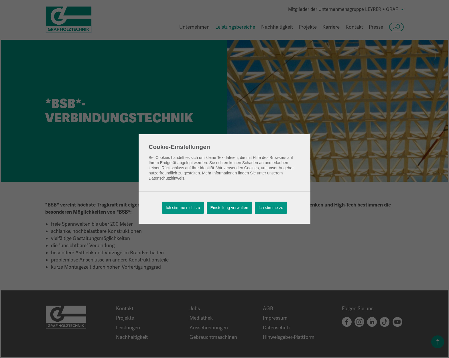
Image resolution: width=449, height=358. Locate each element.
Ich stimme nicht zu (183, 207)
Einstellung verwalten (229, 207)
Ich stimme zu (271, 207)
